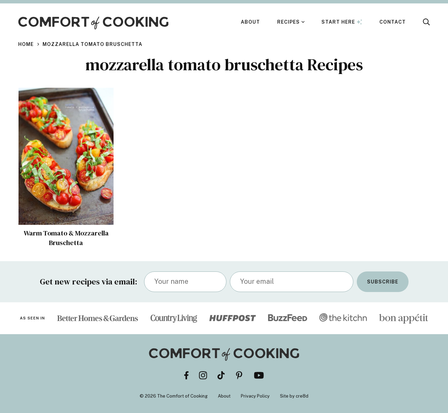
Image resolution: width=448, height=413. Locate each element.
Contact (392, 22)
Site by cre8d (294, 396)
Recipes (288, 22)
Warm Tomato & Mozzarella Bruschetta (66, 237)
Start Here (341, 22)
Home (26, 44)
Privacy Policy (255, 396)
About (250, 22)
